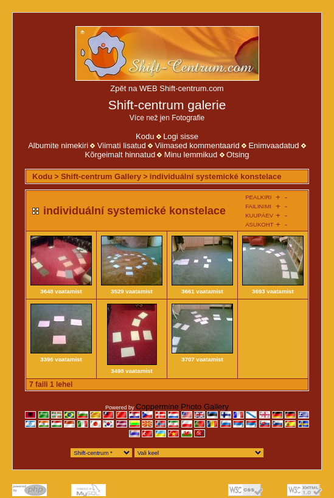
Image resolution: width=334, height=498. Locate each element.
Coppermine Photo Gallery (182, 406)
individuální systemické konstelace (216, 176)
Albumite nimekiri (58, 145)
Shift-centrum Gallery (101, 176)
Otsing (237, 154)
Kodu (145, 136)
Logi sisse (180, 136)
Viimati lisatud (121, 145)
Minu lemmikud (190, 154)
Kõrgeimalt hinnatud (120, 154)
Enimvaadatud (273, 145)
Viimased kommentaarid (197, 145)
